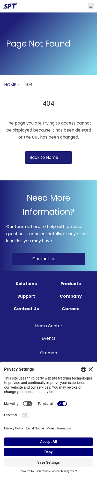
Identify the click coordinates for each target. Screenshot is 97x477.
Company (71, 296)
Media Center (48, 326)
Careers (70, 309)
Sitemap (48, 353)
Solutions (26, 284)
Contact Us (26, 309)
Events (48, 338)
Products (71, 284)
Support (26, 296)
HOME (10, 85)
